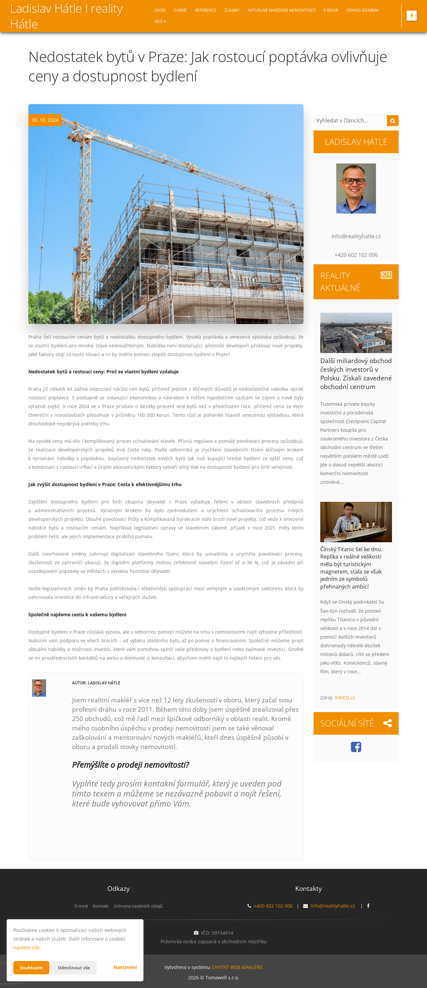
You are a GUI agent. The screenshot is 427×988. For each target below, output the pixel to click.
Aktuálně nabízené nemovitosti (282, 10)
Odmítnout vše (76, 967)
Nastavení (125, 967)
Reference (206, 10)
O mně (180, 10)
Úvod (160, 10)
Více (160, 22)
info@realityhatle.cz (333, 906)
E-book (331, 10)
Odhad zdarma (362, 10)
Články (232, 10)
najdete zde (26, 947)
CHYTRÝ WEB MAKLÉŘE (237, 966)
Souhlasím (32, 967)
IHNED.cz (345, 697)
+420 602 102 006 (273, 906)
